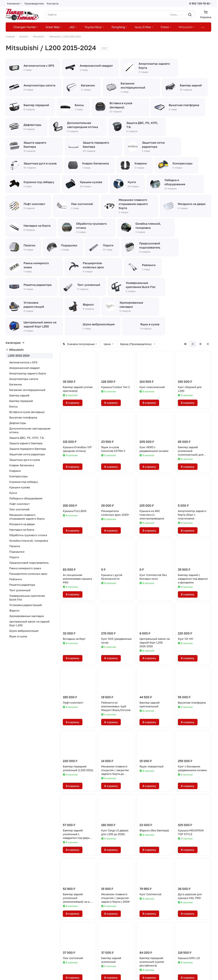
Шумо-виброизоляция (24, 630)
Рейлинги (15, 579)
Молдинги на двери (22, 524)
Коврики (15, 470)
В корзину (72, 402)
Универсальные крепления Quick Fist (27, 597)
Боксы (13, 406)
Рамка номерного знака (25, 568)
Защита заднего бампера (25, 443)
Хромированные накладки (26, 616)
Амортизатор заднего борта (27, 373)
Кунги (13, 492)
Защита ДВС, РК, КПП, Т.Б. (27, 437)
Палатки (14, 546)
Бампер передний (21, 400)
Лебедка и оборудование (25, 498)
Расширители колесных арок (28, 573)
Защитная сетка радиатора (27, 454)
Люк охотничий (19, 509)
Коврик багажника (21, 465)
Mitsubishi (16, 349)
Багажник (15, 384)
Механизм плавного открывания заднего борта (26, 516)
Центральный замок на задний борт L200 (29, 623)
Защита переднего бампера (27, 448)
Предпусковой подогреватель (29, 562)
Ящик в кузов (18, 636)
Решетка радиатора (22, 584)
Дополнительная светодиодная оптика (29, 430)
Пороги (14, 557)
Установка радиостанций (25, 605)
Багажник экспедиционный (27, 389)
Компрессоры (18, 476)
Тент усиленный (19, 590)
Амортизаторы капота (23, 378)
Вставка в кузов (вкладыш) (27, 411)
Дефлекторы (17, 422)
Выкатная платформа (23, 417)
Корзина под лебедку (23, 481)
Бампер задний (19, 395)
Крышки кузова (19, 487)
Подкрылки (16, 551)
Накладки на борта (21, 529)
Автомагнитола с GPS (23, 362)
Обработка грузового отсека (28, 535)
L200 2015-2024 (19, 355)
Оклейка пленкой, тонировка (28, 540)
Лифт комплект (19, 503)
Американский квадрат (24, 367)
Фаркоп (14, 610)
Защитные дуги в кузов (24, 459)
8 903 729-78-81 (199, 3)
